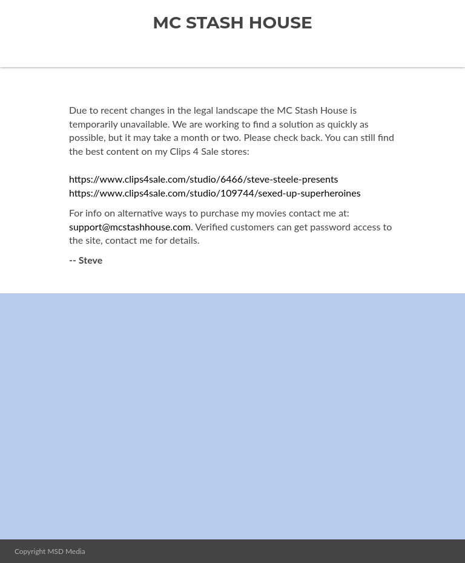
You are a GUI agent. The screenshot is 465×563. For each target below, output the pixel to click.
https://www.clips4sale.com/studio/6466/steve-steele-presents (203, 178)
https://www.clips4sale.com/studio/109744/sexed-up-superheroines (215, 192)
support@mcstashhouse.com (130, 226)
